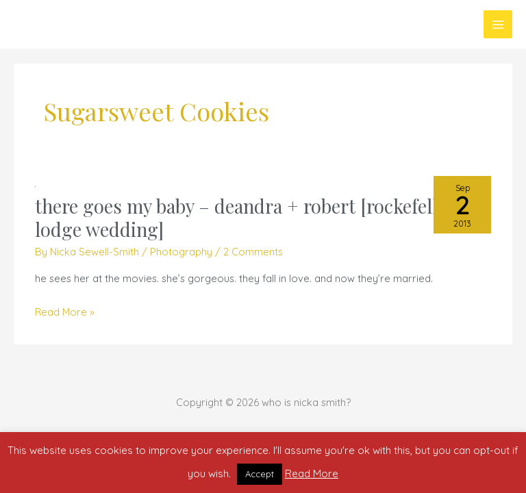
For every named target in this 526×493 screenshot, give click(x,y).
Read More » (65, 312)
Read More (311, 473)
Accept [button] (259, 473)
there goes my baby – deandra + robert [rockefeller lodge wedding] (244, 217)
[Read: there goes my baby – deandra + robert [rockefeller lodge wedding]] (35, 185)
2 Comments (253, 251)
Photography (181, 251)
